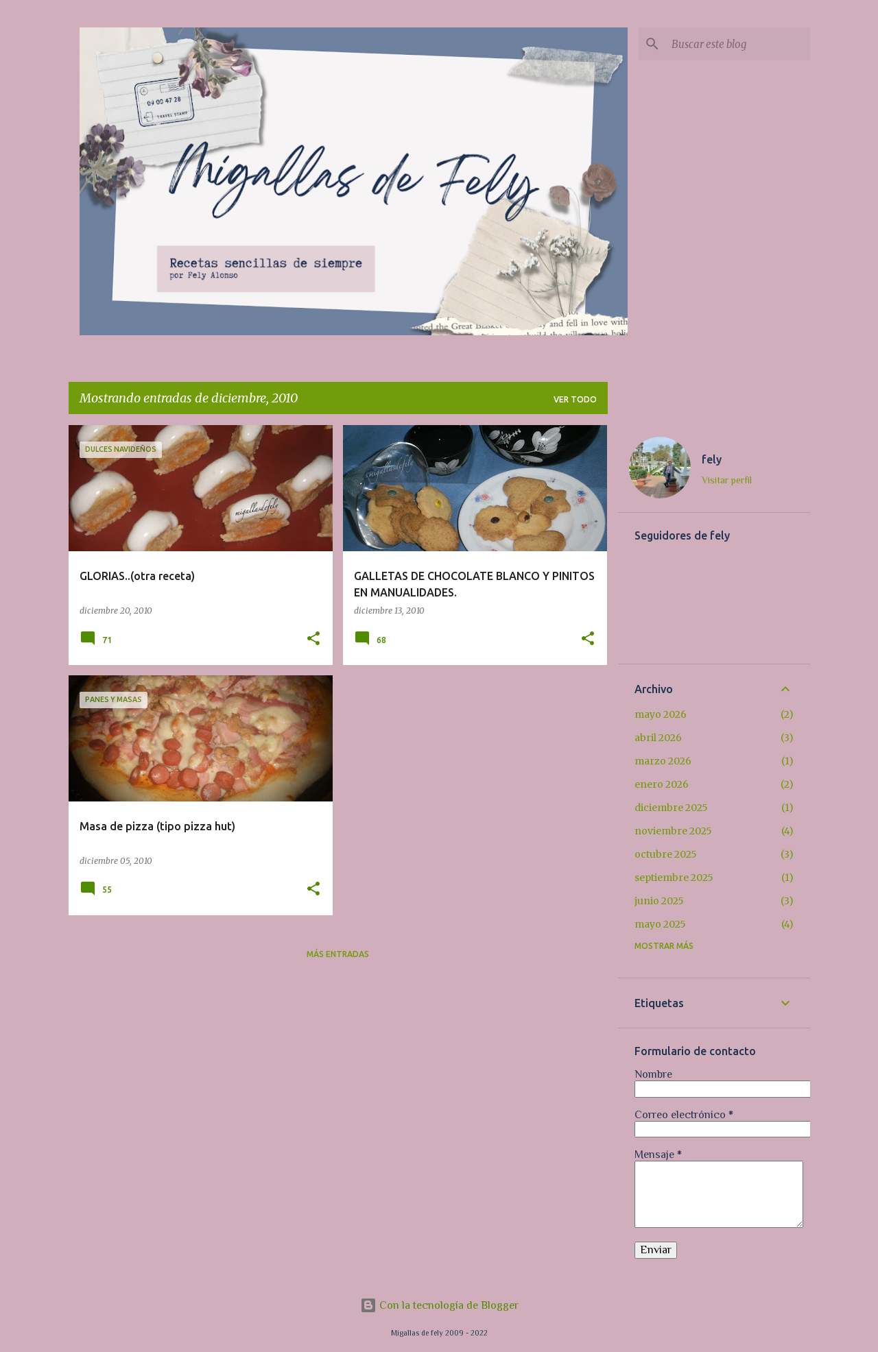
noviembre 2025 (673, 831)
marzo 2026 (662, 761)
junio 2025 (659, 901)
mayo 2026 (660, 714)
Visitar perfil (727, 479)
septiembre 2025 (673, 877)
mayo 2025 (660, 924)
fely (712, 459)
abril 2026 (658, 738)
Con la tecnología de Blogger (439, 1305)
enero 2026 (661, 784)
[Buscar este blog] (738, 43)
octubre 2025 (665, 854)
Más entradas (338, 954)
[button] (313, 639)
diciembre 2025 (671, 807)
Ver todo (575, 399)
